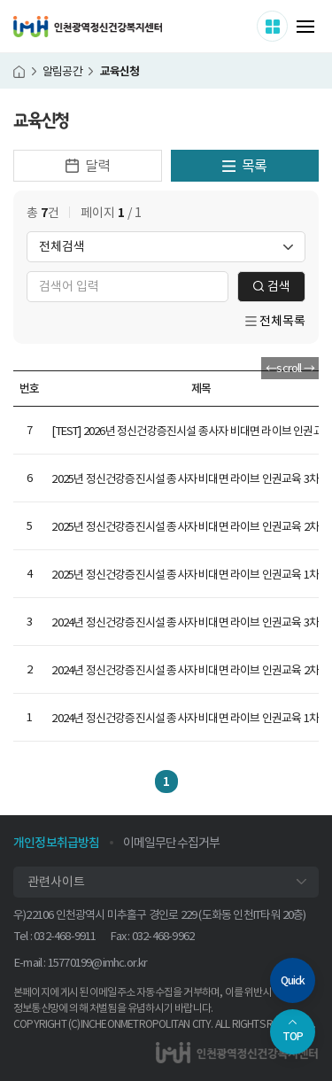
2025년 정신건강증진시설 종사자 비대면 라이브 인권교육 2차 (185, 526)
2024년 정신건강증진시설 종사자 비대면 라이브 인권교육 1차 (185, 718)
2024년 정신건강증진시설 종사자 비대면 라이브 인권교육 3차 (185, 622)
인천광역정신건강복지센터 (87, 26)
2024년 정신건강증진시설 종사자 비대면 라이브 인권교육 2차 (185, 670)
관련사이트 (56, 882)
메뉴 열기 (305, 26)
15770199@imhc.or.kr (98, 962)
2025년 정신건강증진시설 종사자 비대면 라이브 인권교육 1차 (185, 574)
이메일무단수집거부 (171, 843)
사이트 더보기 (287, 26)
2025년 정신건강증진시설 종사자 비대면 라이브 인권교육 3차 (185, 478)
